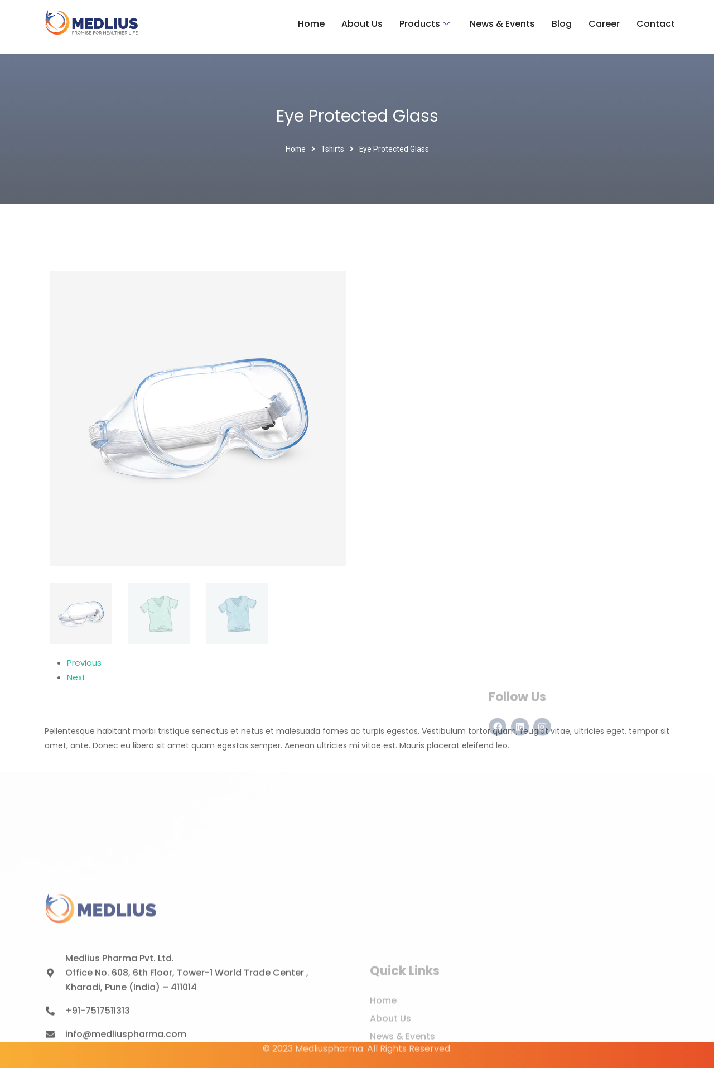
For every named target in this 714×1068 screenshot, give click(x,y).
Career (604, 23)
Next (76, 677)
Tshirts (332, 149)
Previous (84, 662)
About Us (362, 23)
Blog (562, 23)
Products (424, 24)
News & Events (502, 23)
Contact (655, 23)
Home (311, 23)
